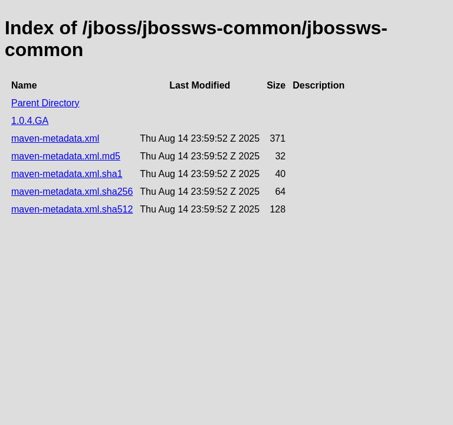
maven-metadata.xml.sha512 (72, 209)
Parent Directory (45, 103)
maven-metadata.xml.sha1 (67, 174)
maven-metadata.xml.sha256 (72, 192)
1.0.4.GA (29, 121)
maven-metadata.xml (55, 138)
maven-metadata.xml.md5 (65, 156)
